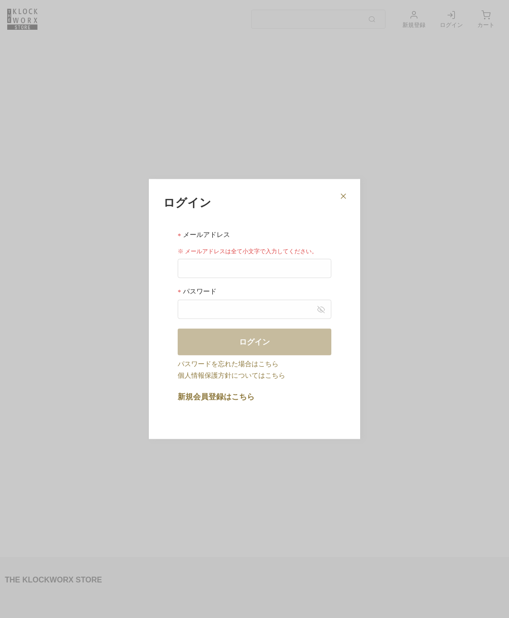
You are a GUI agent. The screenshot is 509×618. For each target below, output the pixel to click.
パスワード (197, 291)
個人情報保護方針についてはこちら (231, 375)
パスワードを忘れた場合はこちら (228, 363)
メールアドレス (204, 234)
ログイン (254, 341)
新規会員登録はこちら (216, 396)
